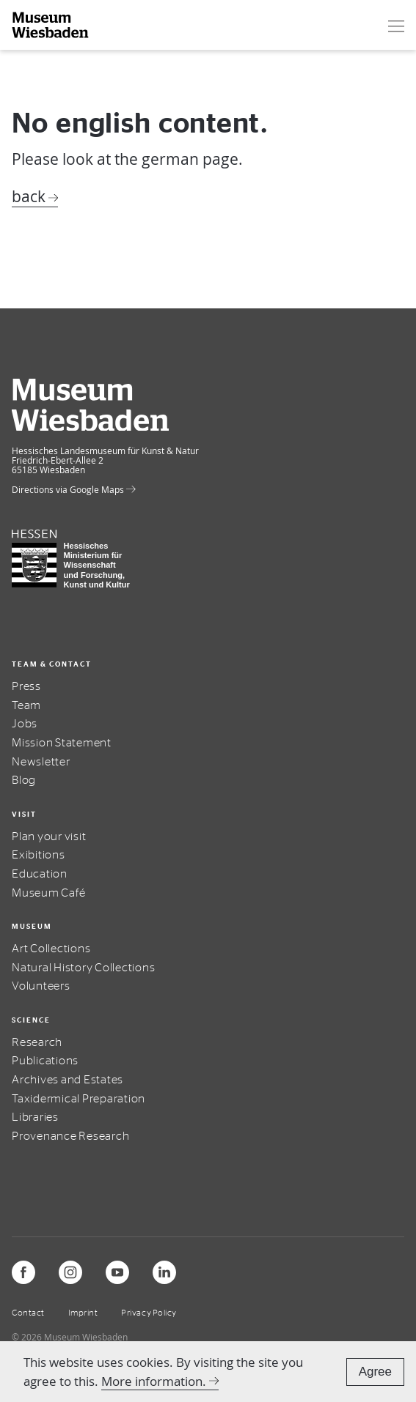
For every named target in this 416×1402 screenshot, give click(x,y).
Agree (375, 1372)
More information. (153, 1381)
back (28, 196)
